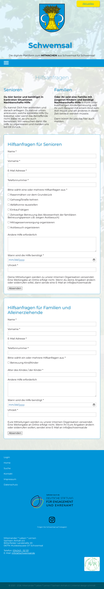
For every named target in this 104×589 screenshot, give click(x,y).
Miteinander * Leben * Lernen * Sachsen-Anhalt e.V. (46, 585)
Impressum (10, 479)
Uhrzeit (13, 265)
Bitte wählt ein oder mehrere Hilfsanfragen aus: (37, 357)
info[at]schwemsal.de (23, 553)
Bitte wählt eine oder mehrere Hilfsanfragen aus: (37, 189)
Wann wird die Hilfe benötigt (26, 255)
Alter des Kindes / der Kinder (25, 370)
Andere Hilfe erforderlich (22, 234)
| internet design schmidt (83, 585)
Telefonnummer (18, 180)
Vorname (14, 161)
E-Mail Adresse (17, 170)
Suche (7, 468)
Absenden (15, 288)
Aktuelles (88, 3)
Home (7, 463)
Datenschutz (11, 484)
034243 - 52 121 (21, 550)
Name (12, 151)
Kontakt (8, 474)
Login (7, 457)
